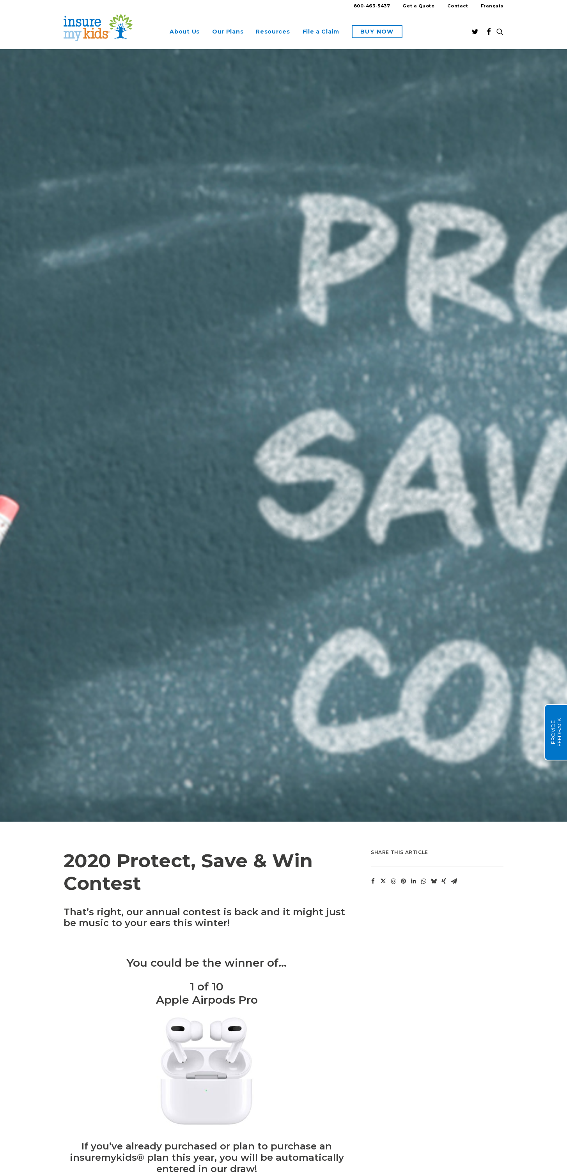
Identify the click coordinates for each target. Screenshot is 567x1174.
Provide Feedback (556, 732)
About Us (185, 31)
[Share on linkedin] (413, 704)
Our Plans (227, 31)
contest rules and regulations (118, 1052)
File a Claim (321, 31)
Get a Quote (418, 6)
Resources (273, 31)
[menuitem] (375, 7)
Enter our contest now (169, 1032)
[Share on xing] (443, 704)
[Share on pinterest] (403, 704)
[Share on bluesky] (433, 704)
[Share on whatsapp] (423, 704)
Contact (457, 6)
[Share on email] (454, 704)
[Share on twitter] (383, 704)
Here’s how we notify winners (107, 1165)
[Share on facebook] (372, 704)
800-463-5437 (372, 6)
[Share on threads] (393, 704)
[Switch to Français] (489, 6)
